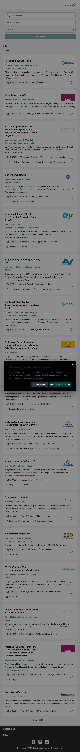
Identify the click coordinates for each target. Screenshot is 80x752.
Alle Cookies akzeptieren (60, 385)
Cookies (25, 372)
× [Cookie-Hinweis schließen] (73, 364)
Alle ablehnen (39, 385)
